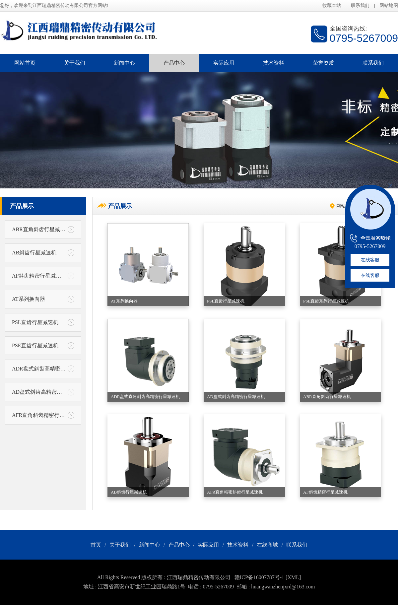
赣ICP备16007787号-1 (259, 577)
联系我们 (360, 5)
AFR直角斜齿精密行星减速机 (43, 415)
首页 (96, 545)
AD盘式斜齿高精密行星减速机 (43, 392)
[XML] (293, 577)
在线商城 (267, 545)
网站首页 (24, 63)
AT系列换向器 (43, 299)
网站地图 (388, 5)
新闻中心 (124, 63)
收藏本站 (331, 5)
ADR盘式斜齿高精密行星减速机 (43, 369)
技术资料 (273, 63)
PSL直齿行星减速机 (43, 322)
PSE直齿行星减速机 (43, 345)
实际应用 (223, 63)
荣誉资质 (323, 63)
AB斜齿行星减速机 (43, 252)
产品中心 (174, 63)
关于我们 (74, 63)
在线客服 (370, 259)
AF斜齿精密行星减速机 (43, 276)
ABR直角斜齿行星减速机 (43, 229)
